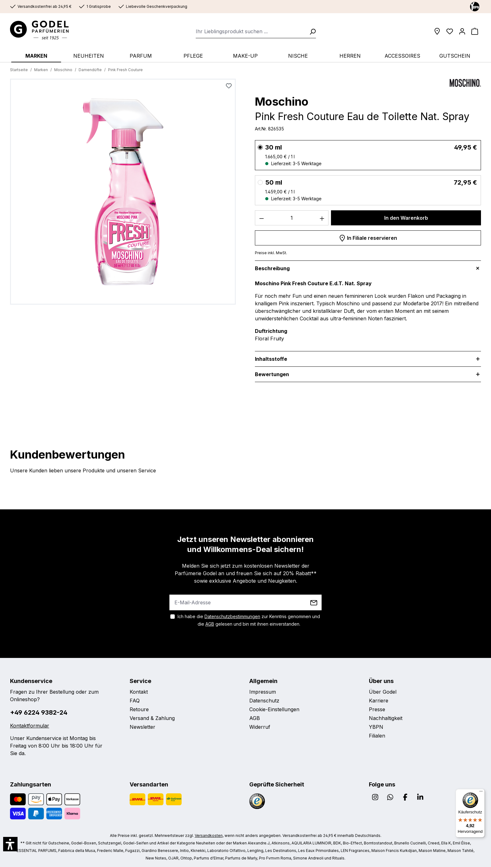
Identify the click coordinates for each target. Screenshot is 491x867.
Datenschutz (264, 700)
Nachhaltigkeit (385, 718)
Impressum (262, 692)
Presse (377, 709)
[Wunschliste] (449, 31)
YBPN (376, 727)
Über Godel (382, 692)
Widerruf (259, 727)
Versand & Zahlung (152, 718)
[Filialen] (437, 31)
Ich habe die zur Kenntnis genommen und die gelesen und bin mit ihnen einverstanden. (249, 620)
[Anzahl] (292, 217)
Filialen (377, 736)
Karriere (378, 700)
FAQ (135, 700)
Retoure (139, 709)
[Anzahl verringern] (261, 217)
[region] (123, 194)
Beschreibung (272, 268)
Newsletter (142, 727)
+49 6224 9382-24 (38, 712)
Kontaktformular (29, 725)
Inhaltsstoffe (271, 359)
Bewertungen (272, 374)
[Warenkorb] (474, 31)
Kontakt (139, 692)
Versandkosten (209, 835)
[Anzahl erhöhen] (322, 217)
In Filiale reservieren (368, 237)
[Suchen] (310, 31)
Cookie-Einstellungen (274, 709)
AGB (209, 624)
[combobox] (251, 31)
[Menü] (481, 792)
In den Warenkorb (406, 218)
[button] (10, 844)
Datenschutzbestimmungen (232, 616)
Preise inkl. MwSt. (271, 252)
